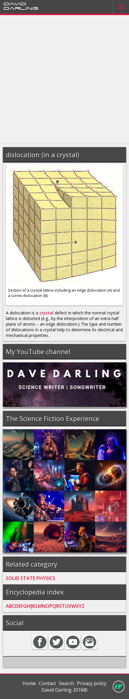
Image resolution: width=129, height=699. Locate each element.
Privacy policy (92, 683)
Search (66, 683)
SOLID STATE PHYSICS (30, 578)
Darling (21, 8)
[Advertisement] (64, 79)
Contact (47, 683)
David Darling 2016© (64, 690)
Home (29, 683)
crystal (46, 313)
